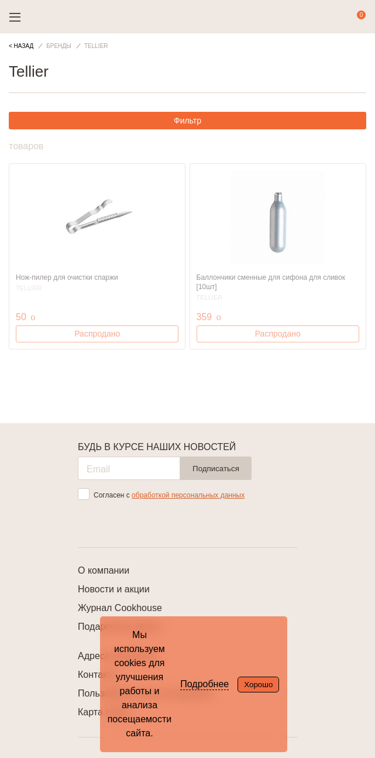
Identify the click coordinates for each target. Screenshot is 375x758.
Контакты (98, 675)
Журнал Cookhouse (120, 608)
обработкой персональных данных (188, 495)
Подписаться (215, 468)
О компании (103, 570)
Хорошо (258, 684)
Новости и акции (114, 589)
